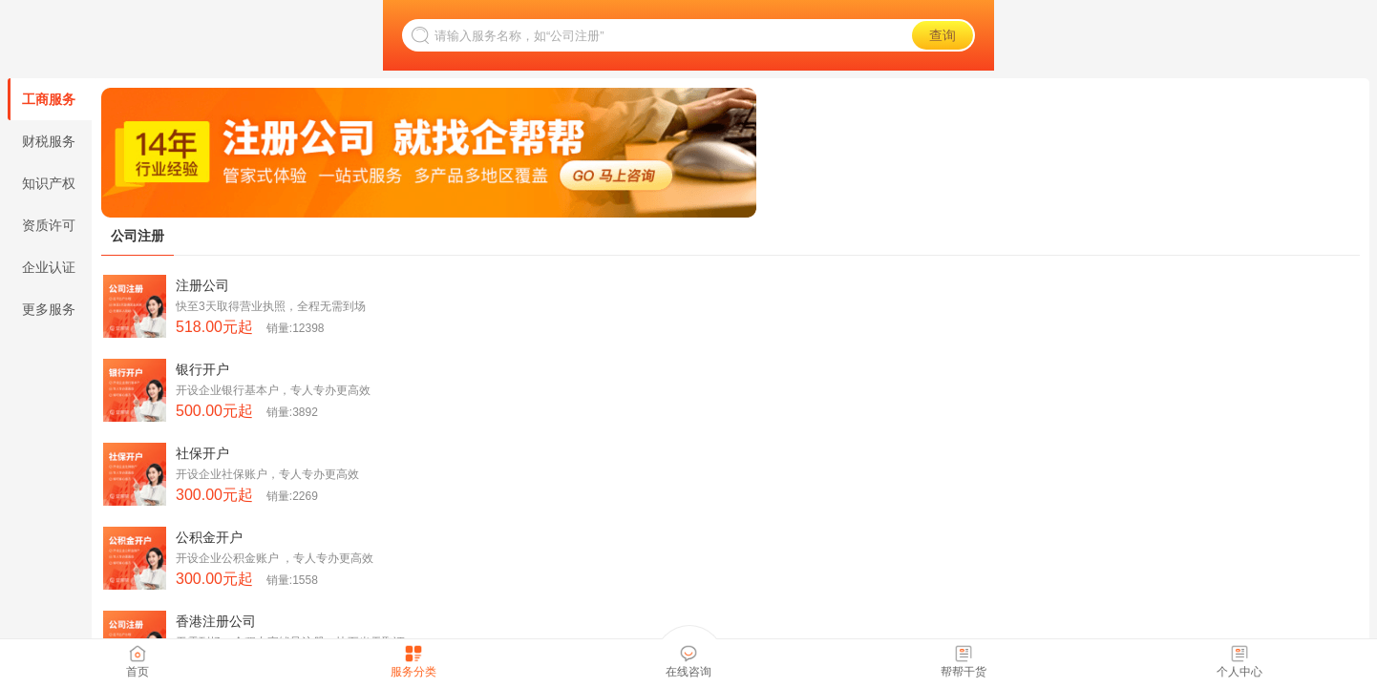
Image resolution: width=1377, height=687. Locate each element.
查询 (942, 35)
